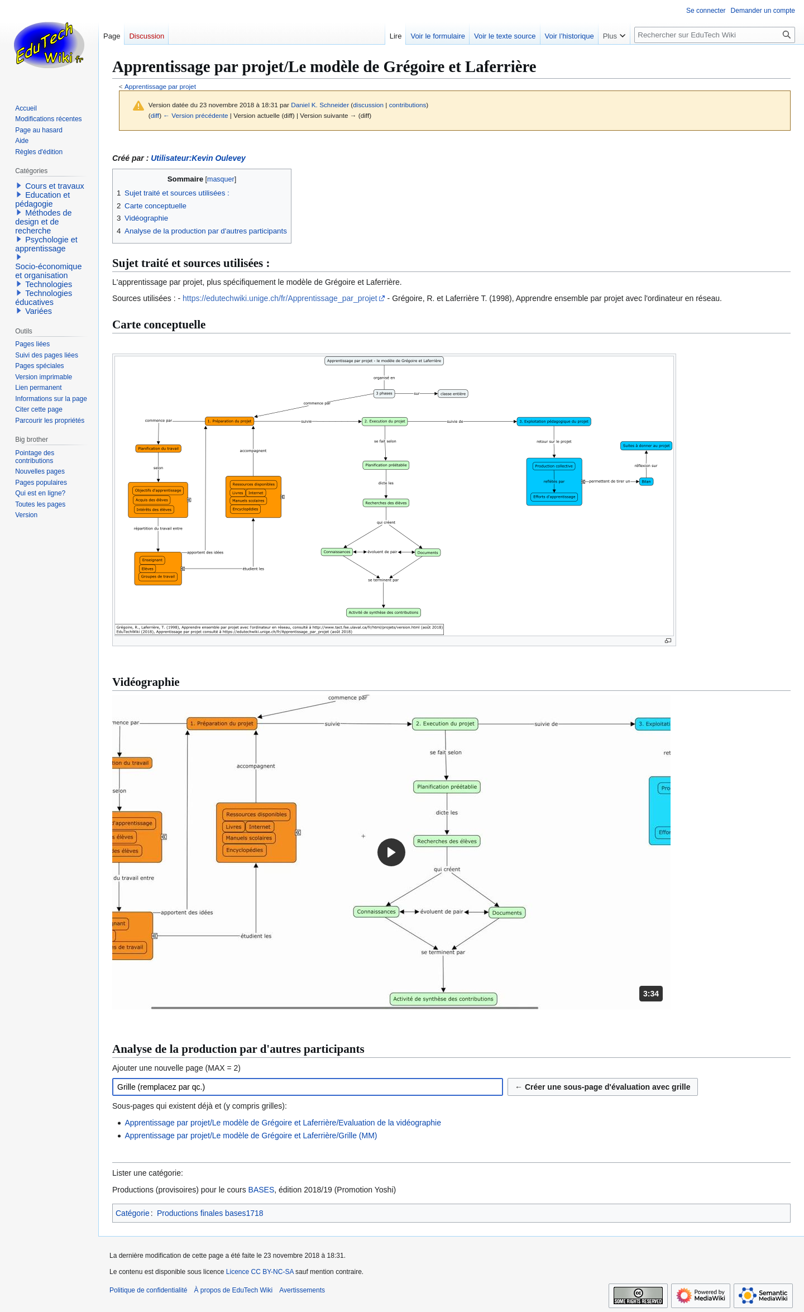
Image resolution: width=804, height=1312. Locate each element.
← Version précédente (195, 115)
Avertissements (302, 1290)
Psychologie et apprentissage (46, 244)
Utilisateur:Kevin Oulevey (198, 158)
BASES (261, 1189)
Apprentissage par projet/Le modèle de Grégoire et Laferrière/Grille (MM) (251, 1135)
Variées (38, 311)
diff (155, 115)
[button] (391, 852)
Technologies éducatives (43, 298)
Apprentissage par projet (160, 86)
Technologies (48, 284)
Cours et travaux (54, 186)
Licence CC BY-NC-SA (260, 1272)
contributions (408, 104)
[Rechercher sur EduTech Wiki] (714, 35)
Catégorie (133, 1213)
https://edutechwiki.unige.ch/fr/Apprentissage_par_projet (280, 298)
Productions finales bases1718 (210, 1213)
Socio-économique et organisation (48, 271)
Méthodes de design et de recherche (43, 221)
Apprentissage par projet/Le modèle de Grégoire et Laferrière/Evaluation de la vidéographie (283, 1122)
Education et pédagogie (42, 199)
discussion (368, 104)
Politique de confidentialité (148, 1290)
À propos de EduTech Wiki (233, 1290)
